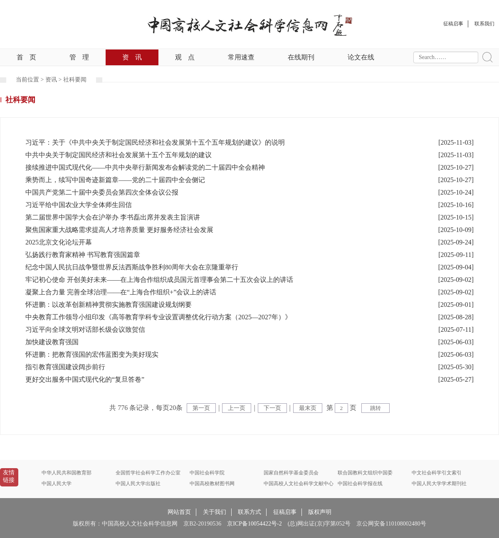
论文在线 (361, 57)
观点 (185, 57)
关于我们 (214, 512)
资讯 (132, 57)
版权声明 (319, 512)
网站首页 (179, 512)
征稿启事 (284, 512)
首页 (26, 57)
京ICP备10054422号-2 (254, 524)
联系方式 (249, 512)
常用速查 (241, 57)
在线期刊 (301, 57)
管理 (79, 57)
